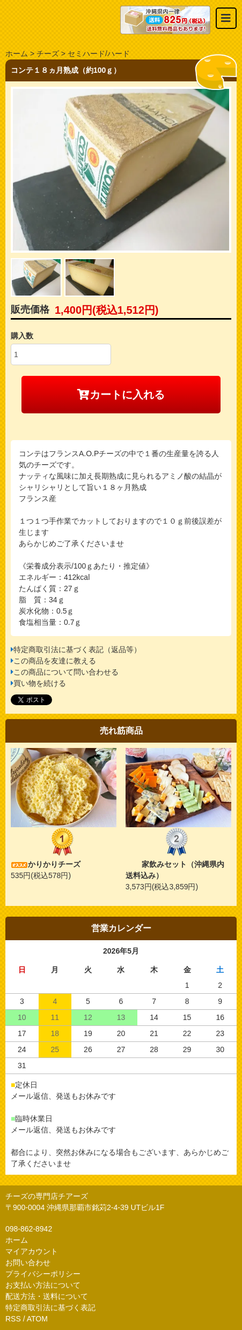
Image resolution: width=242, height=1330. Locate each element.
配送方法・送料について (46, 1296)
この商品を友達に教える (54, 660)
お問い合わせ (27, 1262)
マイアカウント (31, 1251)
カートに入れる (121, 394)
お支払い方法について (42, 1285)
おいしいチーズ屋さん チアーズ (62, 19)
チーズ (47, 53)
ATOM (37, 1318)
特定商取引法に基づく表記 (50, 1307)
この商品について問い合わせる (66, 672)
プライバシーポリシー (42, 1273)
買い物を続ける (39, 683)
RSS (13, 1318)
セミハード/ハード (99, 53)
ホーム (16, 53)
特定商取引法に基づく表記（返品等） (77, 649)
